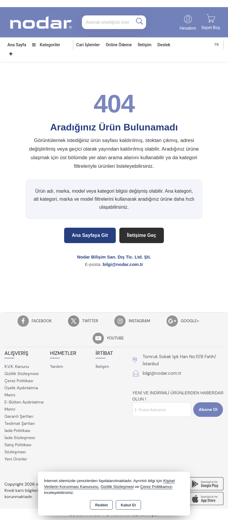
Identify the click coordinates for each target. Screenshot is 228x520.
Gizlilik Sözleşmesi (21, 373)
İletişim (144, 44)
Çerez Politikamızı (156, 486)
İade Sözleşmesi (19, 437)
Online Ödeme (119, 44)
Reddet (101, 505)
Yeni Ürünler (15, 459)
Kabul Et (128, 505)
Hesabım (188, 28)
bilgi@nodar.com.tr (123, 264)
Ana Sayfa (16, 44)
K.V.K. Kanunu (16, 366)
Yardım (56, 366)
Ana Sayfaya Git (90, 235)
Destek (163, 44)
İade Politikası (17, 430)
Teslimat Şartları (19, 423)
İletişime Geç (141, 235)
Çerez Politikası (18, 380)
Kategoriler (46, 44)
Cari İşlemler (88, 44)
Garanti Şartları (18, 416)
